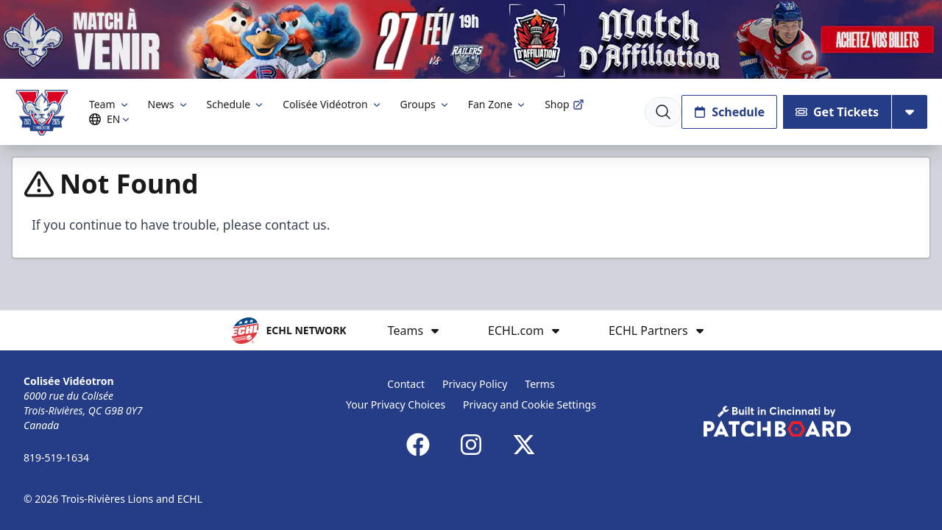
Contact (406, 384)
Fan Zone (497, 104)
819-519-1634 (56, 457)
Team (109, 104)
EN (112, 119)
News (168, 104)
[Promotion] (471, 39)
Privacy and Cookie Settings (529, 404)
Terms (539, 384)
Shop (564, 104)
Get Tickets (837, 112)
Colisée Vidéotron (332, 104)
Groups (425, 104)
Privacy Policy (474, 384)
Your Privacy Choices (395, 404)
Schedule (236, 104)
